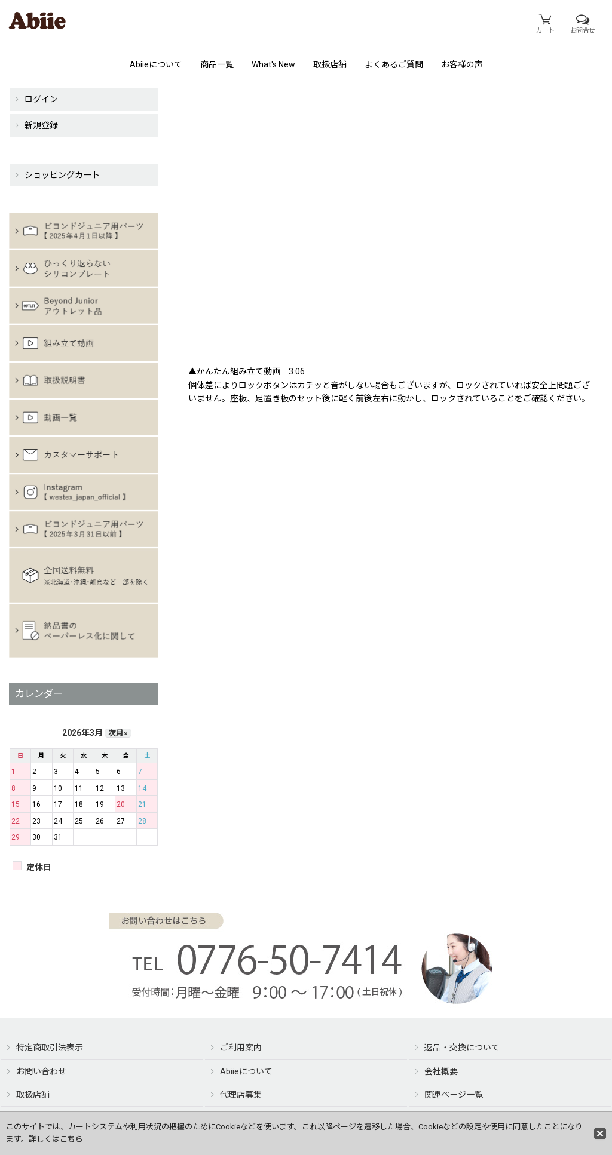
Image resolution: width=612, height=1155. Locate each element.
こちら (71, 1139)
